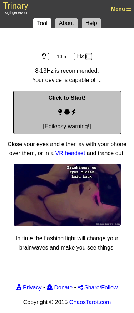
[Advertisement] (67, 40)
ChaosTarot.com (90, 302)
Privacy (29, 287)
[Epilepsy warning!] (67, 112)
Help (91, 23)
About (66, 23)
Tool (42, 23)
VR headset (70, 153)
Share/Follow (98, 287)
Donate (60, 287)
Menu (120, 9)
